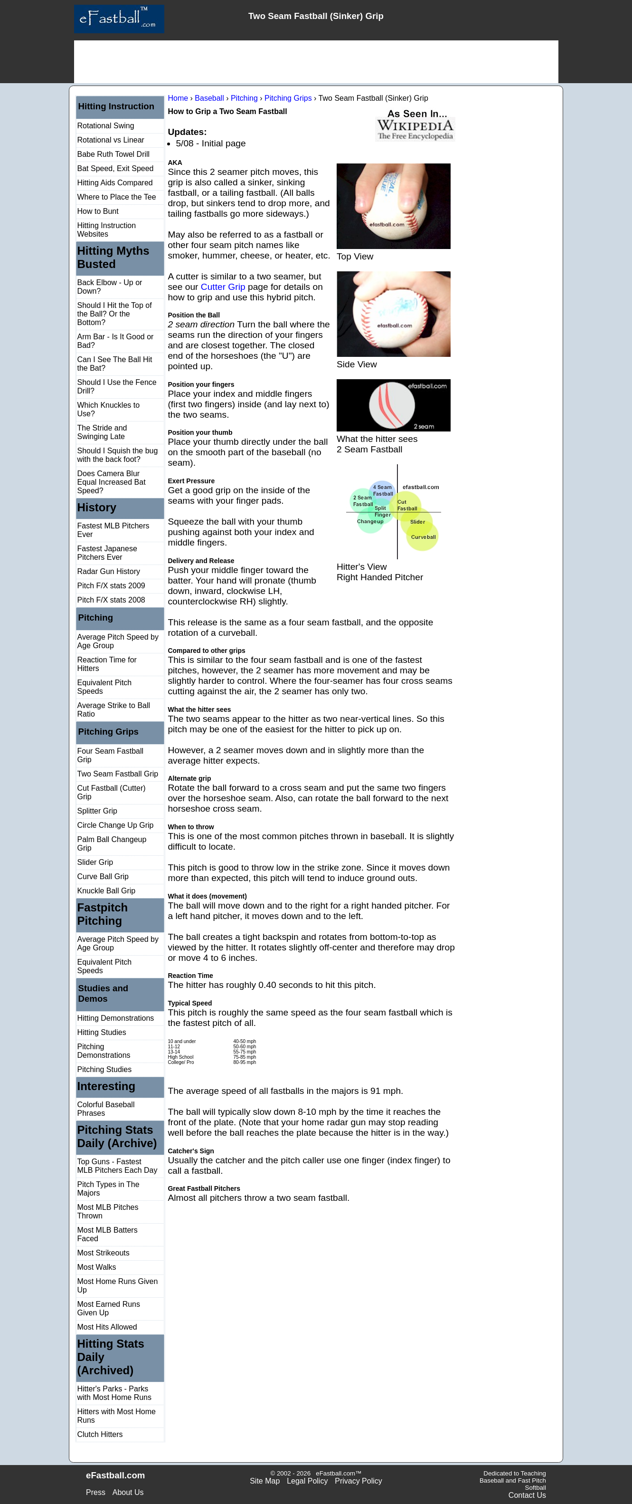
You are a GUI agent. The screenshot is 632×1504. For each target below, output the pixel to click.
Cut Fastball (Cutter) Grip (111, 792)
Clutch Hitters (100, 1434)
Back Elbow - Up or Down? (109, 286)
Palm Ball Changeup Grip (112, 843)
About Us (128, 1492)
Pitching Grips (108, 732)
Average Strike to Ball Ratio (114, 709)
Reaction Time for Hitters (107, 664)
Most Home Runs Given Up (117, 1285)
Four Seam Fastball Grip (110, 755)
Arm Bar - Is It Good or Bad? (115, 341)
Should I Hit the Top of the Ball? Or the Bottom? (114, 313)
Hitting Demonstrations (115, 1018)
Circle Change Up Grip (115, 825)
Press (95, 1492)
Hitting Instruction (116, 106)
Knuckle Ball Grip (106, 891)
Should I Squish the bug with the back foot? (117, 455)
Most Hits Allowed (107, 1327)
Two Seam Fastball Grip (118, 774)
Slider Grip (95, 862)
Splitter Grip (97, 811)
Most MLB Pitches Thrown (108, 1211)
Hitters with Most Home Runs (116, 1416)
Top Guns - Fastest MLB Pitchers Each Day (117, 1166)
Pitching (95, 618)
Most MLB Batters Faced (107, 1234)
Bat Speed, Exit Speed (115, 168)
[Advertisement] (316, 61)
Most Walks (96, 1267)
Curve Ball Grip (103, 876)
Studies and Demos (103, 993)
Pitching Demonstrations (104, 1051)
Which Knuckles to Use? (108, 409)
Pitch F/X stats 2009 (111, 586)
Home (178, 98)
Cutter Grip (223, 287)
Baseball (209, 98)
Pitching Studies (104, 1069)
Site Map (265, 1481)
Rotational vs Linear (110, 140)
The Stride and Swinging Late (102, 432)
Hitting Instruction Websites (106, 229)
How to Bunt (98, 211)
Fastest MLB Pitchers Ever (113, 530)
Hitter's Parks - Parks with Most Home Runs (114, 1393)
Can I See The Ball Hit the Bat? (114, 363)
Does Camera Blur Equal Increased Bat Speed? (111, 482)
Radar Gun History (109, 571)
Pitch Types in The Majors (108, 1188)
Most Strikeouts (103, 1253)
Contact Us (527, 1495)
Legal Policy (307, 1481)
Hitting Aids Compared (115, 183)
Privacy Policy (358, 1481)
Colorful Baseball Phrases (106, 1109)
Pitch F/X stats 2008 (111, 600)
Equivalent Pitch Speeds (104, 687)
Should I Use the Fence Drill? (117, 386)
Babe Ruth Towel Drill (113, 154)
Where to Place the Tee (116, 197)
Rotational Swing (105, 126)
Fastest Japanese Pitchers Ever (107, 553)
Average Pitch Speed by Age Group (118, 641)
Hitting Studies (101, 1032)
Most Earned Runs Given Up (109, 1308)
